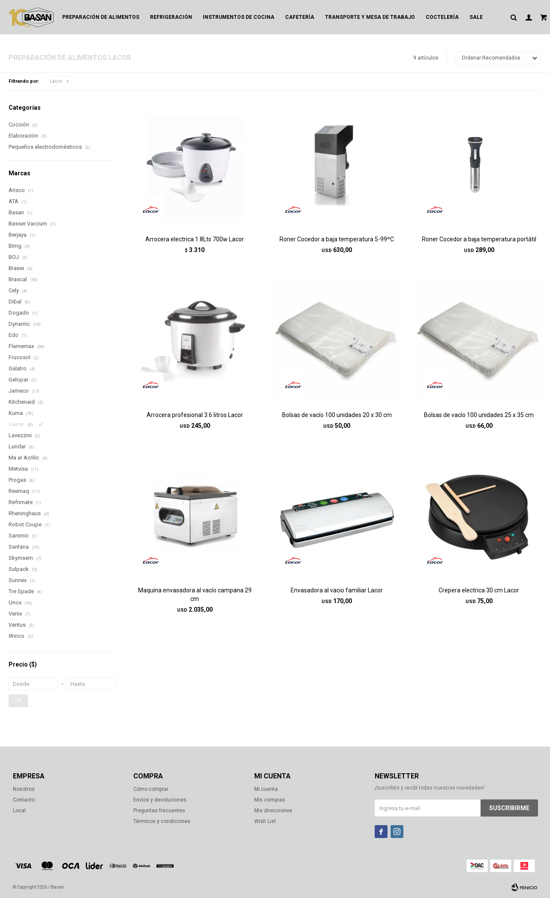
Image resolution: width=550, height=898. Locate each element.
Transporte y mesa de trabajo (370, 17)
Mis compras (269, 800)
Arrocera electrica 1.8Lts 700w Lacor (194, 239)
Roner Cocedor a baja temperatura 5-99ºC (337, 239)
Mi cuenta (266, 789)
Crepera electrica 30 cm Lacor (479, 590)
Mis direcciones (273, 811)
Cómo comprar (150, 789)
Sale (476, 17)
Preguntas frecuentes (159, 811)
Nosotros (24, 789)
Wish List (265, 821)
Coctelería (442, 17)
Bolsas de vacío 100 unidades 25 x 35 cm (479, 414)
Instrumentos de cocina (238, 17)
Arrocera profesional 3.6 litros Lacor (195, 414)
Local (19, 811)
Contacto (24, 800)
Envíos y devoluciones (159, 800)
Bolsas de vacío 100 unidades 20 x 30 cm (337, 414)
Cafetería (299, 17)
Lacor (56, 81)
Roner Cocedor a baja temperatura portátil (479, 239)
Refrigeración (171, 17)
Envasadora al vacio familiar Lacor (337, 590)
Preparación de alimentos (100, 17)
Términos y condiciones (161, 821)
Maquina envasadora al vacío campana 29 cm (195, 594)
